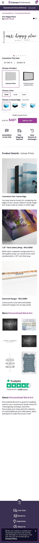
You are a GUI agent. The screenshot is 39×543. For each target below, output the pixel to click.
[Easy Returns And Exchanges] (32, 135)
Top (19, 504)
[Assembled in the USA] (6, 134)
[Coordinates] (19, 62)
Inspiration (21, 521)
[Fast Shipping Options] (19, 135)
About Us (21, 527)
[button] (14, 56)
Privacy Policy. (11, 538)
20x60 (24, 95)
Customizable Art (8, 13)
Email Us (21, 516)
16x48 (15, 95)
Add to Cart (27, 120)
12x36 (6, 95)
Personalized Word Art (22, 13)
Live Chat (22, 510)
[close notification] (35, 531)
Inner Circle (9, 19)
